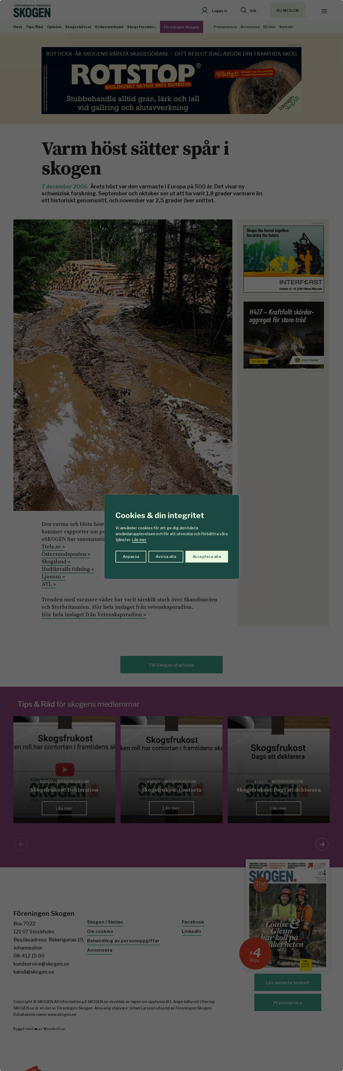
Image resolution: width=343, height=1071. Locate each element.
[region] (171, 535)
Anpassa (131, 556)
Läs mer (139, 539)
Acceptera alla (207, 556)
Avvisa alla (166, 556)
